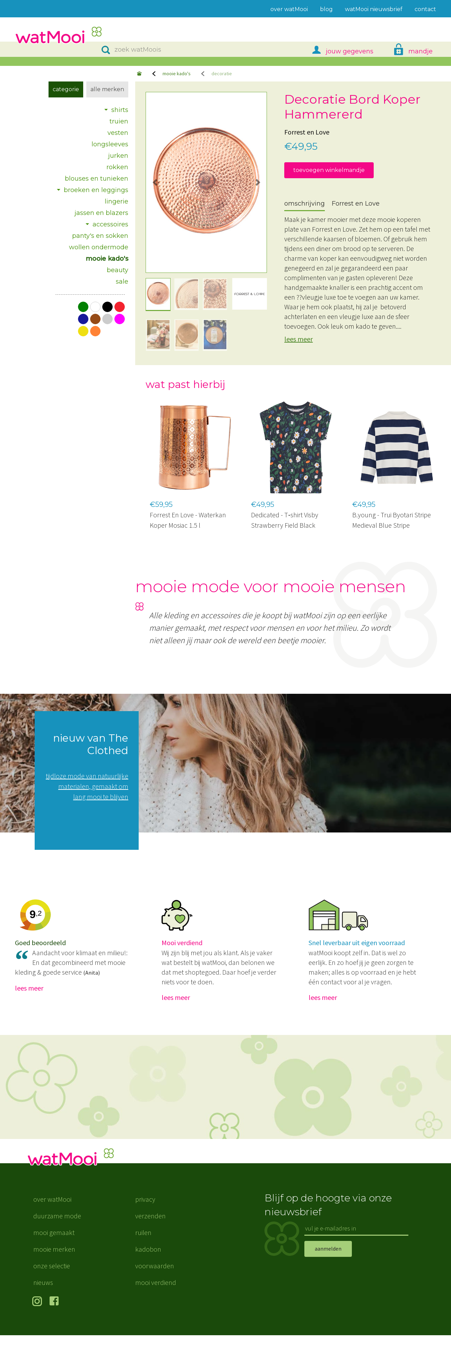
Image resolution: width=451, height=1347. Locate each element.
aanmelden (328, 1260)
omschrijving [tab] (304, 203)
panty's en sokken (100, 236)
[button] (155, 182)
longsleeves (110, 144)
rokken (117, 167)
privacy (145, 1211)
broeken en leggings (96, 190)
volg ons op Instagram (38, 1313)
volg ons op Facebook (56, 1313)
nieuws (43, 1294)
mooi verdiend (155, 1294)
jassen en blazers (101, 213)
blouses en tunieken (96, 178)
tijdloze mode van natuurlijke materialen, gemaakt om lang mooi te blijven (87, 786)
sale (122, 281)
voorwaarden (154, 1277)
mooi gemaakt (54, 1244)
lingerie (116, 201)
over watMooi (52, 1211)
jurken (118, 155)
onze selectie (51, 1277)
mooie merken (54, 1261)
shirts (119, 110)
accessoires (110, 224)
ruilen (143, 1244)
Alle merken (107, 89)
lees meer (298, 339)
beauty (117, 270)
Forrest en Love (306, 132)
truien (119, 121)
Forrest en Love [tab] (356, 203)
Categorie (66, 89)
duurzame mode (57, 1227)
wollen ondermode (98, 247)
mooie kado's (177, 73)
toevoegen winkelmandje (329, 170)
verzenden (150, 1227)
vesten (117, 133)
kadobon (148, 1261)
